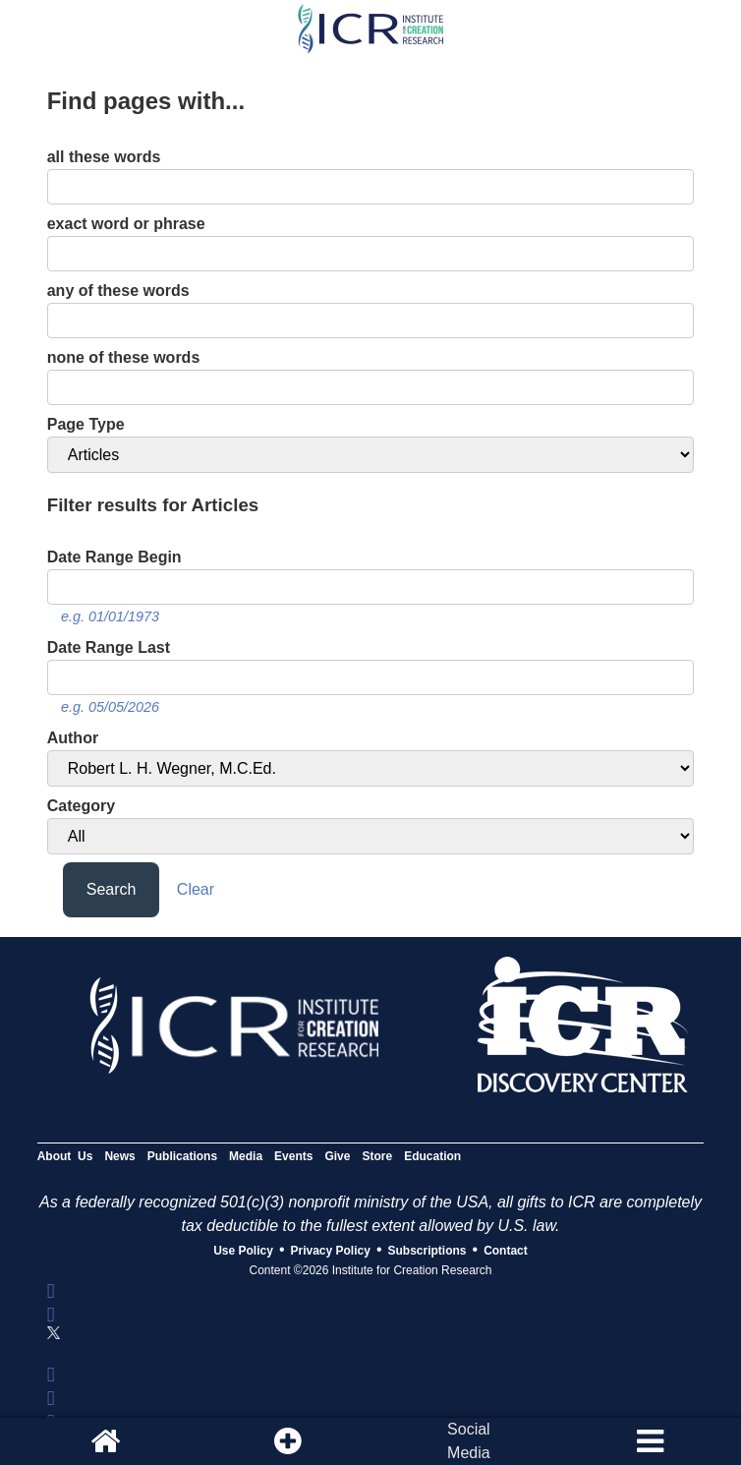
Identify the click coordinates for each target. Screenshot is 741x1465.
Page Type (86, 424)
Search (111, 889)
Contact (506, 1251)
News (119, 1156)
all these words (104, 156)
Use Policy (243, 1251)
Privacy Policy (330, 1251)
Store (377, 1156)
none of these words (123, 357)
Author (72, 738)
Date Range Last (108, 647)
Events (293, 1156)
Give (337, 1156)
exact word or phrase (126, 223)
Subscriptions (427, 1251)
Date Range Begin (114, 557)
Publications (182, 1156)
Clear (195, 889)
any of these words (118, 290)
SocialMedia (468, 1441)
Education (432, 1156)
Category (81, 805)
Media (245, 1156)
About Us (65, 1156)
